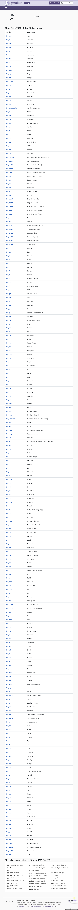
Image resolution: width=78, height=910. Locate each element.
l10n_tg (8, 745)
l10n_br (8, 89)
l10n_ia (8, 362)
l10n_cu (8, 142)
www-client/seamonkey (59, 888)
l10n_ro (8, 623)
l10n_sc (8, 642)
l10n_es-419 (9, 225)
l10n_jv (8, 392)
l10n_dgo (9, 172)
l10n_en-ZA (9, 214)
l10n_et (8, 248)
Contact (70, 901)
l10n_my (8, 517)
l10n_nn (8, 544)
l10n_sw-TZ (9, 718)
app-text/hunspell (13, 886)
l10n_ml (8, 494)
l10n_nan (9, 521)
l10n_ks (8, 438)
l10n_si (8, 654)
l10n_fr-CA (9, 278)
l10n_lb (8, 457)
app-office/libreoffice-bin (15, 878)
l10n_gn (8, 305)
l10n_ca (8, 100)
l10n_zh (8, 839)
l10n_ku (8, 445)
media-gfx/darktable (35, 886)
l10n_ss (8, 699)
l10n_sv (8, 711)
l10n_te (8, 737)
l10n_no (8, 548)
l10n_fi (8, 263)
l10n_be (8, 66)
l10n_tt (8, 790)
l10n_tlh (8, 764)
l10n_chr (8, 119)
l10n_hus (9, 354)
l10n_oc (8, 563)
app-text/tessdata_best (14, 888)
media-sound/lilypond (58, 865)
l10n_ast (8, 59)
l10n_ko (8, 426)
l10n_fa (8, 256)
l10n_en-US (9, 210)
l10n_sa (8, 635)
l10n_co (8, 127)
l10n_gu (8, 316)
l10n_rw (8, 631)
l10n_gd (8, 294)
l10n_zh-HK (9, 847)
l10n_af (8, 40)
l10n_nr (8, 551)
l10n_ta (8, 733)
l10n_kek (9, 404)
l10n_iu (8, 381)
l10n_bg (8, 74)
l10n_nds (9, 532)
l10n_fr (8, 275)
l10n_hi (8, 332)
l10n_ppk (9, 589)
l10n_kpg (9, 434)
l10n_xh (8, 828)
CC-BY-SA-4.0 (22, 906)
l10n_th (8, 748)
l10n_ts (8, 783)
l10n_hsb (9, 343)
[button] (54, 2)
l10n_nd (8, 529)
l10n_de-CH (9, 165)
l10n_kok (9, 430)
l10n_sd (8, 650)
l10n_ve (8, 809)
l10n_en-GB (9, 206)
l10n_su (8, 707)
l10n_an (8, 47)
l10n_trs (8, 779)
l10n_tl (8, 760)
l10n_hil (8, 335)
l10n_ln (8, 464)
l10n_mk (8, 491)
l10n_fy (8, 286)
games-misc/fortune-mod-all (38, 876)
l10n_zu (8, 855)
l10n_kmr (9, 415)
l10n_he (8, 328)
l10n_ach (8, 36)
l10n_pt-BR (9, 604)
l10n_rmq (9, 620)
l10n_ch (8, 115)
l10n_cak (8, 104)
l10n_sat (8, 639)
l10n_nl (8, 540)
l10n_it (8, 377)
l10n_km (8, 411)
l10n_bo (8, 85)
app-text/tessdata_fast (36, 865)
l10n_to (8, 771)
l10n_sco (8, 646)
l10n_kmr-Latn (11, 419)
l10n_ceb (8, 112)
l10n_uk (8, 798)
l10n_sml (9, 673)
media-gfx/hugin (34, 889)
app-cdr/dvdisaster (13, 872)
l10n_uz (8, 805)
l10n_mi (8, 487)
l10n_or (8, 570)
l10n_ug (8, 794)
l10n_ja (8, 385)
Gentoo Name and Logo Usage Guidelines (42, 906)
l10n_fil (8, 267)
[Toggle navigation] (5, 8)
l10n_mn (8, 498)
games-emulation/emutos (37, 873)
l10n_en (8, 195)
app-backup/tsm (12, 870)
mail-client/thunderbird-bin (38, 884)
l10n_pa (8, 574)
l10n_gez (8, 297)
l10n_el (8, 191)
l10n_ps (8, 597)
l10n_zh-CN (9, 843)
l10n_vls (8, 820)
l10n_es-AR (9, 229)
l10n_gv (8, 324)
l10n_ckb (9, 123)
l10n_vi (8, 817)
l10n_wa (8, 824)
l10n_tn (8, 767)
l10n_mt (8, 513)
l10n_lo (8, 468)
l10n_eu (8, 252)
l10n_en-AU (9, 199)
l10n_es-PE (9, 244)
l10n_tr (8, 775)
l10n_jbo (8, 388)
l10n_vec (8, 813)
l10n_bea (9, 70)
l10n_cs (8, 134)
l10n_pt (8, 601)
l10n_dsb (9, 180)
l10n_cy (8, 146)
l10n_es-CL (9, 233)
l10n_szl (8, 729)
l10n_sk (8, 661)
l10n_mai (9, 479)
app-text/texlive (34, 870)
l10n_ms (8, 510)
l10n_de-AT (9, 161)
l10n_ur (8, 801)
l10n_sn (8, 676)
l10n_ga (8, 290)
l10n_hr (8, 339)
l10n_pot (8, 585)
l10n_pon (9, 582)
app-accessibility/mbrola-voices (15, 866)
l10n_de (8, 153)
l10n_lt (8, 472)
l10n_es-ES (9, 237)
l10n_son (9, 684)
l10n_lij (8, 460)
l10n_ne (8, 536)
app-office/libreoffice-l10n (15, 880)
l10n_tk (8, 756)
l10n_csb (8, 138)
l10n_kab (9, 400)
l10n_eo (8, 218)
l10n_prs (8, 593)
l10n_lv (8, 476)
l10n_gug (9, 320)
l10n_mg (8, 483)
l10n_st (8, 703)
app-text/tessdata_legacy (37, 868)
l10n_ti (8, 752)
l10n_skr (8, 665)
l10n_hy (8, 358)
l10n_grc (8, 313)
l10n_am (8, 43)
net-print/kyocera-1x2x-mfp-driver (60, 869)
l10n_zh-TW (9, 851)
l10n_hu (8, 350)
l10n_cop (9, 131)
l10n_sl (8, 669)
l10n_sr (8, 692)
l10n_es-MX (9, 241)
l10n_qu (8, 612)
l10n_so (8, 680)
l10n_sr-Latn (10, 695)
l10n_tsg (8, 786)
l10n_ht (8, 347)
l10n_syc (8, 722)
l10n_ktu (8, 441)
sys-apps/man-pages (58, 878)
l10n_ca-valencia (11, 108)
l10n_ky (8, 449)
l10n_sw (8, 714)
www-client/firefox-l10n (59, 886)
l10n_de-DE (9, 169)
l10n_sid (8, 657)
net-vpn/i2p (55, 875)
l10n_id (8, 366)
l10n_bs (8, 97)
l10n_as (8, 55)
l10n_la (8, 453)
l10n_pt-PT (9, 608)
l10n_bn (8, 78)
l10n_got (8, 309)
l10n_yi (8, 832)
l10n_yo (8, 836)
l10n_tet (8, 741)
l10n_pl (8, 578)
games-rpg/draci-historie (37, 878)
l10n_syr (8, 726)
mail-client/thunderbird (37, 881)
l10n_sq (8, 688)
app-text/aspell (12, 883)
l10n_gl (8, 301)
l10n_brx (8, 93)
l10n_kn (8, 422)
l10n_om (8, 567)
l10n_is (8, 373)
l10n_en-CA (9, 203)
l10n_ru (8, 627)
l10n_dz (8, 188)
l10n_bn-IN (9, 81)
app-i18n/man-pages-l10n (15, 875)
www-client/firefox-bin (58, 883)
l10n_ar (8, 51)
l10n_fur (8, 282)
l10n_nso (9, 555)
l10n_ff (8, 260)
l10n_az (8, 62)
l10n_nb (8, 525)
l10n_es (8, 222)
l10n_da (8, 150)
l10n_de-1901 (10, 157)
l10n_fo (8, 271)
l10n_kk (8, 407)
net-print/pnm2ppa (57, 872)
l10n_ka (8, 396)
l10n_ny (8, 559)
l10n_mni (9, 502)
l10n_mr (8, 506)
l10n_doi (8, 176)
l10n (12, 15)
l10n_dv (8, 184)
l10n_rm (8, 616)
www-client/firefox (57, 880)
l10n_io (8, 369)
